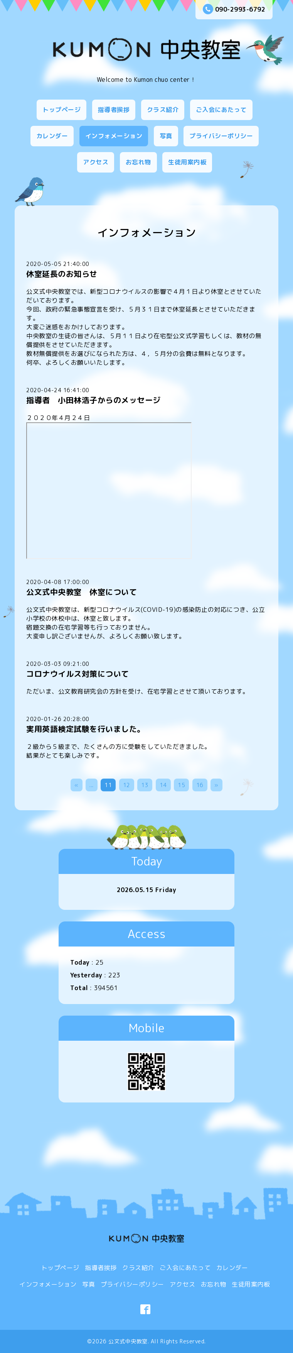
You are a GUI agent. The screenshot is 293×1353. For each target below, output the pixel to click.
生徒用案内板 (187, 162)
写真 (166, 136)
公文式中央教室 (128, 1341)
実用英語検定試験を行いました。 (85, 728)
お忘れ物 (138, 162)
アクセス (95, 162)
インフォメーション (114, 136)
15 (181, 785)
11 (108, 785)
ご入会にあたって (221, 109)
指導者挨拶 (114, 109)
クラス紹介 (163, 109)
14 (163, 785)
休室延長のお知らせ (62, 273)
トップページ (61, 109)
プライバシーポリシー (221, 136)
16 (200, 785)
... (91, 785)
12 (126, 785)
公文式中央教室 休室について (81, 591)
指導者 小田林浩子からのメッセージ (93, 400)
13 (144, 785)
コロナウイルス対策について (77, 673)
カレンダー (52, 136)
